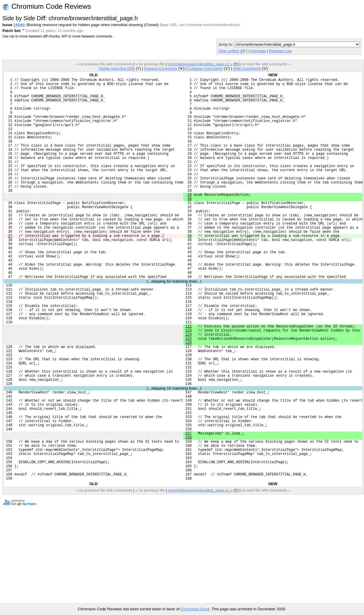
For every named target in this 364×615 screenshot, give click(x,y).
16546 (18, 25)
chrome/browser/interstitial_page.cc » (200, 64)
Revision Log (280, 51)
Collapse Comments (205, 68)
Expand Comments (160, 68)
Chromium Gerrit (195, 609)
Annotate (258, 51)
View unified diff (231, 51)
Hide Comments (247, 68)
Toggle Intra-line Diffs (116, 68)
